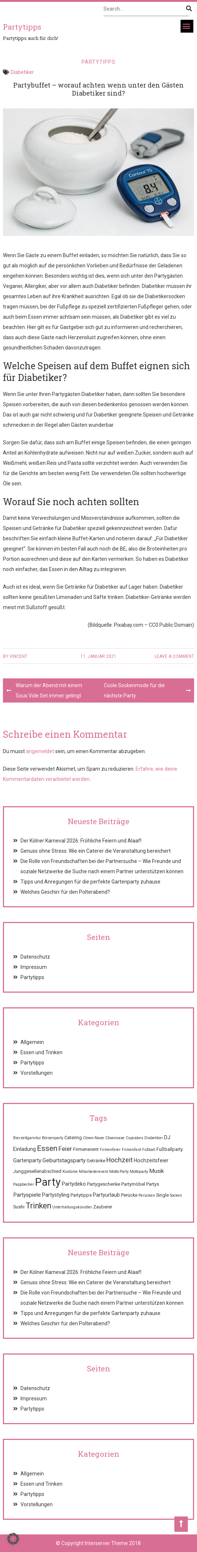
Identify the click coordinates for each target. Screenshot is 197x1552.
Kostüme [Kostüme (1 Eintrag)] (70, 1171)
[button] (13, 1539)
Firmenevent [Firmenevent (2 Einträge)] (86, 1149)
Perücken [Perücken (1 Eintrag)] (147, 1195)
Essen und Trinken (41, 1052)
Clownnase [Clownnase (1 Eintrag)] (115, 1138)
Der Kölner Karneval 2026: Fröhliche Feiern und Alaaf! (80, 841)
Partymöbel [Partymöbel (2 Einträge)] (133, 1184)
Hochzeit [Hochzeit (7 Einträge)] (119, 1160)
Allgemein (32, 1042)
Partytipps (98, 62)
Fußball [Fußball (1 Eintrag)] (148, 1149)
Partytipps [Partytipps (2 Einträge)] (81, 1195)
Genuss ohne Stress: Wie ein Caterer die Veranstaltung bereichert (95, 851)
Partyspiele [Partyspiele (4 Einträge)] (27, 1195)
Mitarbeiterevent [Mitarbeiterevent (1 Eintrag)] (93, 1171)
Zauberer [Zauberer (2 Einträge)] (102, 1207)
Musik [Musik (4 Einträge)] (156, 1171)
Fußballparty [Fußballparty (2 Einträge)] (169, 1149)
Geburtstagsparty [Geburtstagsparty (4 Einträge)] (64, 1160)
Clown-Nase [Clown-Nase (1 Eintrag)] (93, 1138)
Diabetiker (22, 72)
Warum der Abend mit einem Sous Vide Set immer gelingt (49, 690)
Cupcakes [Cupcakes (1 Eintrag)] (134, 1138)
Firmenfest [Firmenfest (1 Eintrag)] (131, 1149)
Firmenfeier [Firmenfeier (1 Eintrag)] (110, 1149)
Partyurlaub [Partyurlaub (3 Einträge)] (106, 1195)
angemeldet (40, 751)
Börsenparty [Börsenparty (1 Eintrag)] (52, 1138)
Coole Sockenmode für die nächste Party (134, 690)
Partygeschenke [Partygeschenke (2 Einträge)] (103, 1184)
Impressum (33, 967)
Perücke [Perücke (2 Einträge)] (129, 1195)
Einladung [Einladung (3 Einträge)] (24, 1149)
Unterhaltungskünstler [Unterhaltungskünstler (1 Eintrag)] (72, 1207)
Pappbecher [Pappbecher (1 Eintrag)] (23, 1184)
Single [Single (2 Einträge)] (162, 1195)
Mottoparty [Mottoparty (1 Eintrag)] (139, 1171)
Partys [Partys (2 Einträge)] (152, 1184)
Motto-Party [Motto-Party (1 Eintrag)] (119, 1171)
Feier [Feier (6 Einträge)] (65, 1148)
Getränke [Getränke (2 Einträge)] (96, 1160)
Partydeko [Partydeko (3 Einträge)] (74, 1184)
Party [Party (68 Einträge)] (48, 1182)
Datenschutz (35, 957)
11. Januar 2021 (98, 656)
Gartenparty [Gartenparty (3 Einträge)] (27, 1160)
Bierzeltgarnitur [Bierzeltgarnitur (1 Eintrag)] (27, 1138)
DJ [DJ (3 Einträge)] (167, 1137)
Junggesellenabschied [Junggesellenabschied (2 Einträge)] (37, 1171)
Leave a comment (174, 656)
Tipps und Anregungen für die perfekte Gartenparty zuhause (90, 882)
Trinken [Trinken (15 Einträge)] (38, 1205)
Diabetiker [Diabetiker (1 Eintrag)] (153, 1138)
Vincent (18, 656)
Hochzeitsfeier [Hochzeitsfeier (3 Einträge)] (151, 1160)
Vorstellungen (36, 1073)
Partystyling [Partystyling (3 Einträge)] (55, 1195)
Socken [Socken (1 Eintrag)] (176, 1195)
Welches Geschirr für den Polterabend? (65, 892)
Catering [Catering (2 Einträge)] (73, 1137)
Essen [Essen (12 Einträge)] (47, 1148)
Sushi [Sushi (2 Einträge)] (18, 1207)
